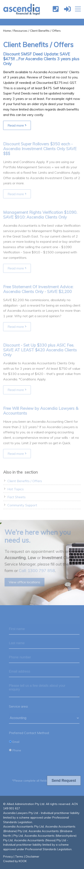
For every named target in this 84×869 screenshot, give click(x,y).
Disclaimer (32, 856)
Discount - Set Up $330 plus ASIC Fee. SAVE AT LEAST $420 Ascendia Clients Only (40, 350)
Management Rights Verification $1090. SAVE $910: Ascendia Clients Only (40, 215)
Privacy (8, 856)
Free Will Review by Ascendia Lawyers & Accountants (40, 411)
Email (15, 741)
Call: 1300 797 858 (36, 570)
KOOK (23, 861)
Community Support (22, 505)
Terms (19, 856)
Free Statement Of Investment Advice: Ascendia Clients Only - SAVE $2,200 (38, 289)
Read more (17, 125)
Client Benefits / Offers (24, 481)
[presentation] (42, 764)
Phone (16, 750)
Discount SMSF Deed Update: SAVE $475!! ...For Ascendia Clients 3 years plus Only (41, 59)
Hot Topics (15, 489)
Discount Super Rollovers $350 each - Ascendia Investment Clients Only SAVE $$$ (40, 148)
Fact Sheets (16, 497)
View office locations (23, 582)
